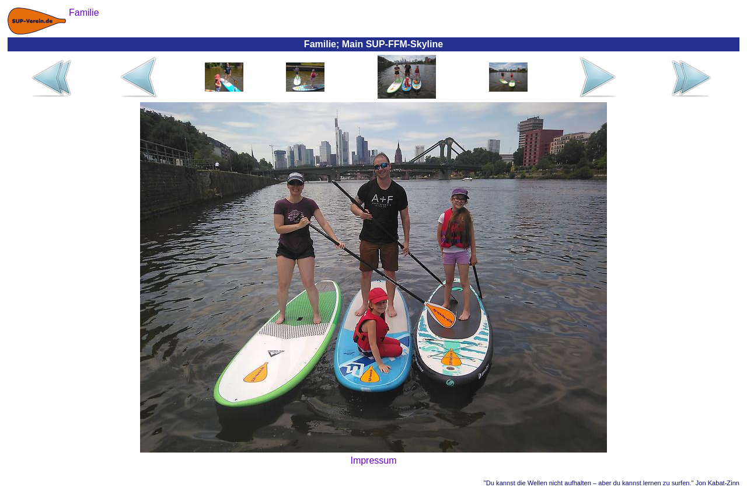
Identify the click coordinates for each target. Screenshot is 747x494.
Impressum (373, 460)
